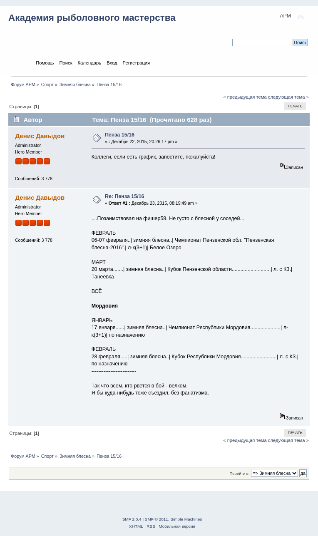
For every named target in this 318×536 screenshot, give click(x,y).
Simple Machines (186, 519)
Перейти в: (239, 473)
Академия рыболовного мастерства (92, 17)
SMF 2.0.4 (132, 519)
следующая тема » (288, 96)
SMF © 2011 (156, 519)
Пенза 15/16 (119, 135)
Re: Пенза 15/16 (124, 196)
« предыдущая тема (244, 96)
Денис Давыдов (40, 135)
